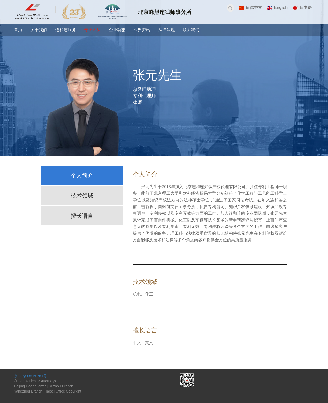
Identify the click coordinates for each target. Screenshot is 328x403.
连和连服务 (65, 30)
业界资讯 (142, 30)
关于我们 (38, 30)
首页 (18, 30)
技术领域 (82, 195)
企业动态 (117, 30)
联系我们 (191, 30)
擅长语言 (82, 216)
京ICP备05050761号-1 (32, 376)
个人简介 (82, 175)
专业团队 (92, 30)
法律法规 (166, 30)
